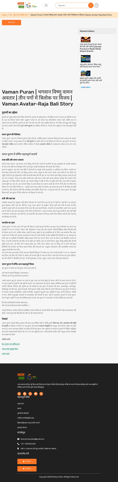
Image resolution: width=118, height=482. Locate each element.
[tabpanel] (39, 194)
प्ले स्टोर (27, 469)
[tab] (97, 44)
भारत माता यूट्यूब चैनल (10, 349)
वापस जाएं (11, 22)
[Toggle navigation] (46, 5)
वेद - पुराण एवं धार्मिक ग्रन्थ (19, 15)
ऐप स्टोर (27, 461)
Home (4, 15)
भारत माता (6, 354)
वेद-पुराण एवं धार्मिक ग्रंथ (11, 344)
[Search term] (71, 5)
